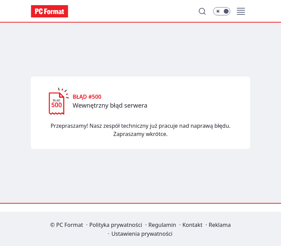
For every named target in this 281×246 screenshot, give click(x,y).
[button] (240, 11)
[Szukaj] (202, 11)
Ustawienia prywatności (141, 233)
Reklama (220, 225)
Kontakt (192, 225)
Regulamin (162, 225)
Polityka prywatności (115, 225)
